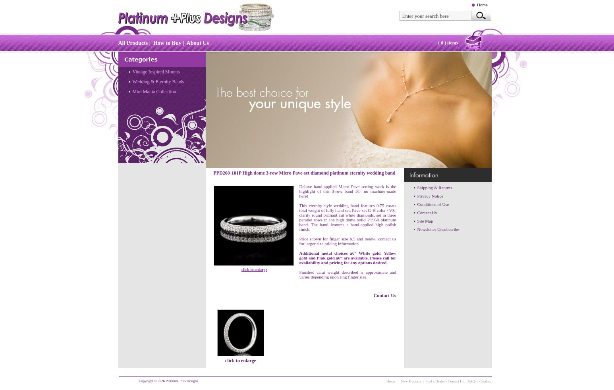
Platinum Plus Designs (182, 381)
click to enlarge (254, 269)
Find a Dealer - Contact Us (444, 381)
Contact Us (385, 295)
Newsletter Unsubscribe (438, 229)
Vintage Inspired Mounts (156, 72)
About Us (198, 43)
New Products (411, 381)
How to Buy (167, 43)
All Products (133, 43)
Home (482, 4)
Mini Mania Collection (154, 91)
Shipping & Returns (434, 187)
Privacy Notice (430, 196)
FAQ (471, 381)
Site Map (425, 221)
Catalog (484, 381)
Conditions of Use (433, 204)
